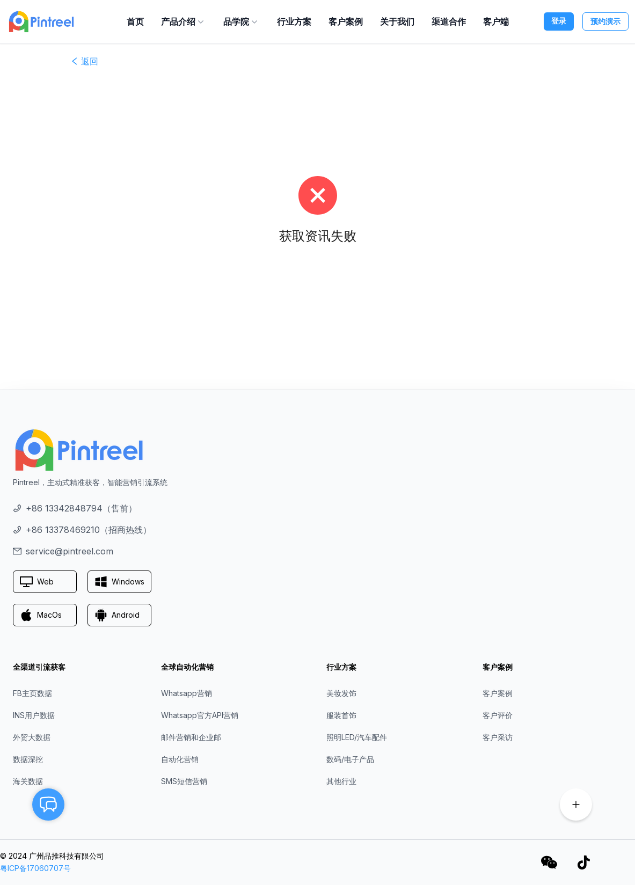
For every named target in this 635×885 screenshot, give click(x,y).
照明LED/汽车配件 (356, 737)
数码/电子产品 (350, 759)
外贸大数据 (31, 737)
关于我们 (397, 21)
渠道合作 (449, 21)
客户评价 (498, 715)
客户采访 (498, 737)
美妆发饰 (341, 693)
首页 (135, 21)
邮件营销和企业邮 (191, 737)
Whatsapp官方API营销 (199, 715)
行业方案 (294, 21)
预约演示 (605, 21)
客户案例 (346, 21)
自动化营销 (180, 759)
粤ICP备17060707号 (35, 868)
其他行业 (341, 781)
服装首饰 (341, 715)
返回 (84, 61)
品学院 (241, 21)
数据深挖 (28, 759)
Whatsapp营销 (186, 693)
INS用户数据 (34, 715)
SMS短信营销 (184, 781)
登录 (558, 20)
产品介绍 (183, 21)
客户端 (496, 21)
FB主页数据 (32, 693)
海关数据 (28, 781)
